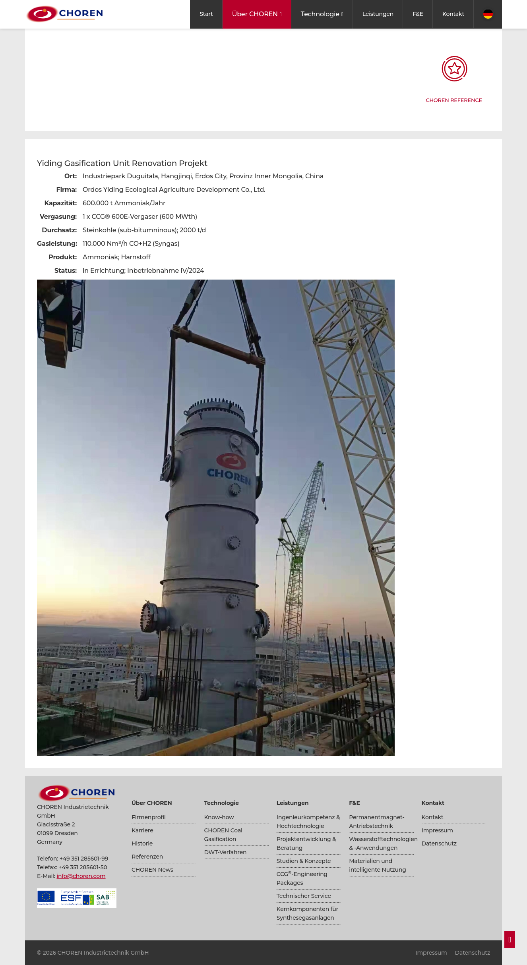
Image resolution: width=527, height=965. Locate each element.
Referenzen (147, 856)
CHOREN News (152, 869)
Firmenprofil (149, 817)
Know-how (219, 817)
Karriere (142, 830)
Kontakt (453, 13)
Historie (142, 843)
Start (206, 13)
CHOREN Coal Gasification (223, 835)
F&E (418, 13)
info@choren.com (80, 876)
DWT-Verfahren (225, 852)
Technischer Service (304, 895)
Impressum (437, 830)
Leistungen (377, 13)
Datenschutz (439, 843)
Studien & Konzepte (304, 861)
